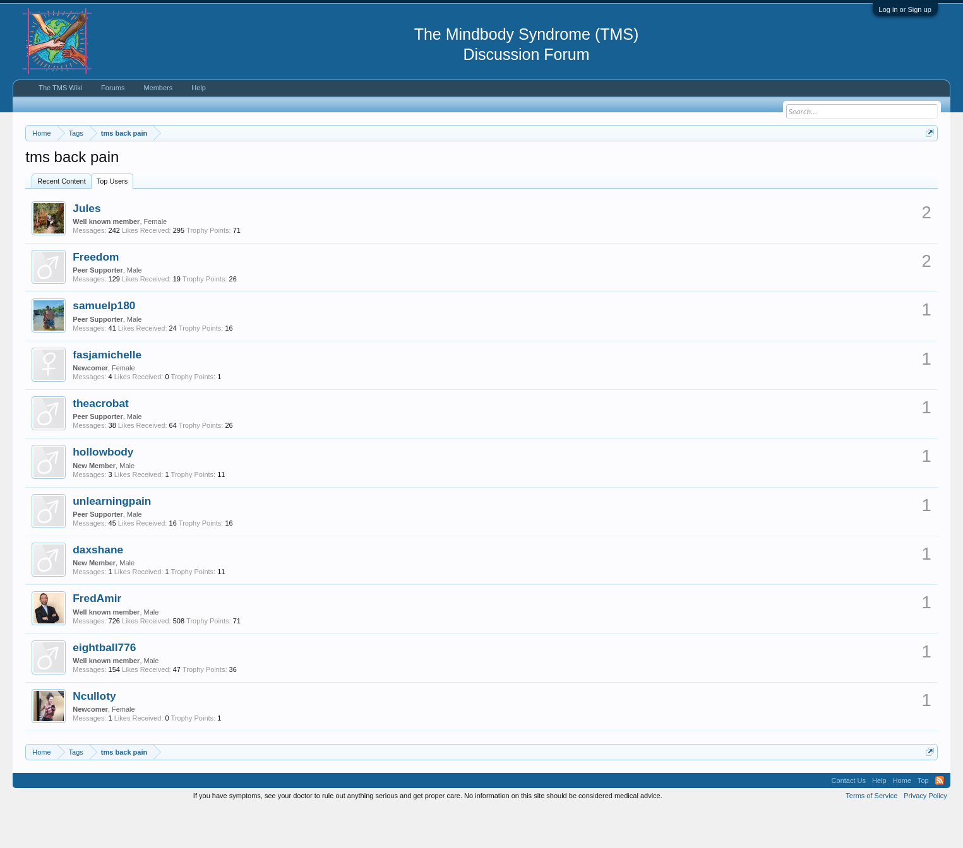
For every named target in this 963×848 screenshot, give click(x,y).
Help (198, 87)
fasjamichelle (107, 392)
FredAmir (97, 636)
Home (902, 819)
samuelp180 (104, 344)
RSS (939, 819)
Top (923, 819)
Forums (112, 87)
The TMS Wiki (60, 87)
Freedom (96, 294)
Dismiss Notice (927, 162)
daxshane (98, 587)
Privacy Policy (925, 834)
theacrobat (101, 441)
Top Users (112, 219)
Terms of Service (871, 834)
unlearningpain (112, 539)
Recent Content (61, 219)
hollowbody (103, 490)
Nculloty (94, 733)
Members (157, 87)
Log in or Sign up (905, 9)
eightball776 (104, 685)
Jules (86, 246)
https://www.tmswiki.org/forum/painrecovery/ (603, 163)
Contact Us (849, 819)
